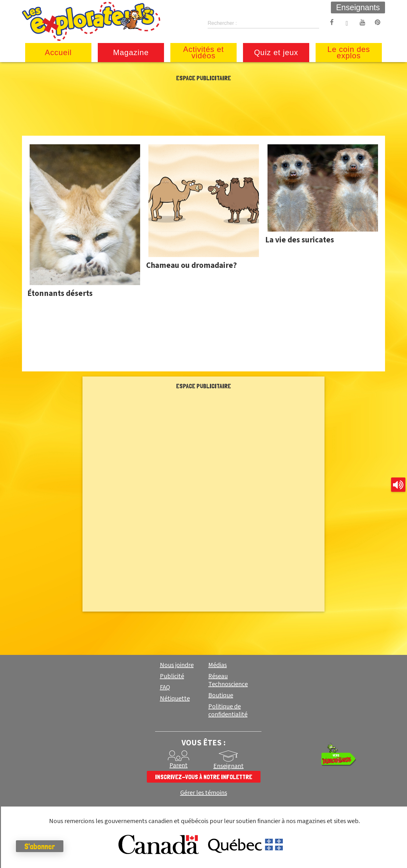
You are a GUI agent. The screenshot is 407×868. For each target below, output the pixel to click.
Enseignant (228, 766)
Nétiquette (175, 698)
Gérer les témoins (203, 793)
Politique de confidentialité (227, 710)
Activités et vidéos (203, 52)
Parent (178, 765)
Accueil (58, 52)
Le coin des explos (348, 52)
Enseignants (358, 7)
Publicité (172, 676)
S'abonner (39, 846)
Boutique (220, 695)
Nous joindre (177, 665)
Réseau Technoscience (228, 680)
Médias (217, 665)
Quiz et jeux (276, 52)
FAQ (165, 687)
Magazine (131, 52)
